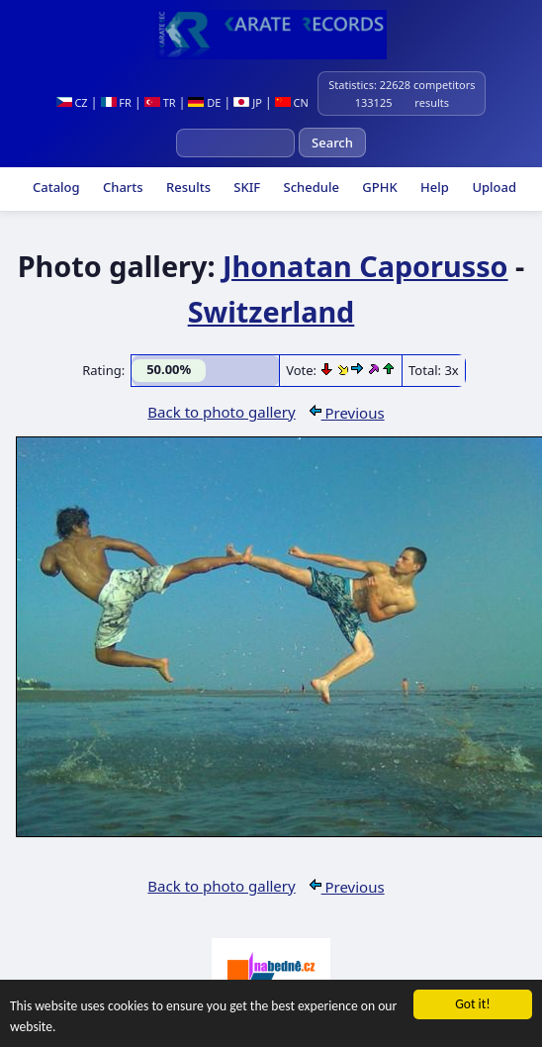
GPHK (378, 187)
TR (160, 102)
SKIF (245, 187)
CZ (72, 102)
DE (204, 102)
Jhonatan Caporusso (365, 265)
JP (247, 102)
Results (187, 187)
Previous (347, 413)
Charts (121, 187)
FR (116, 102)
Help (433, 187)
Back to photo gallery (221, 412)
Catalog (55, 187)
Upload (494, 187)
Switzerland (271, 311)
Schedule (309, 187)
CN (292, 102)
